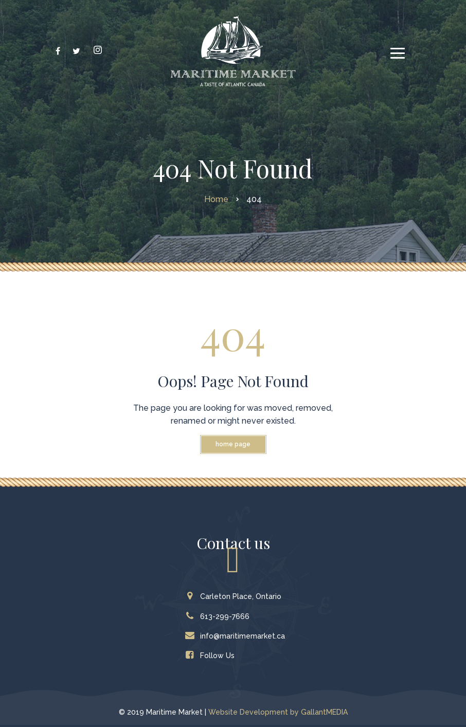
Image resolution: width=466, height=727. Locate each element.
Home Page (233, 444)
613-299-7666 (219, 616)
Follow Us (212, 655)
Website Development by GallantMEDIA (278, 712)
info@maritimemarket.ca (237, 636)
